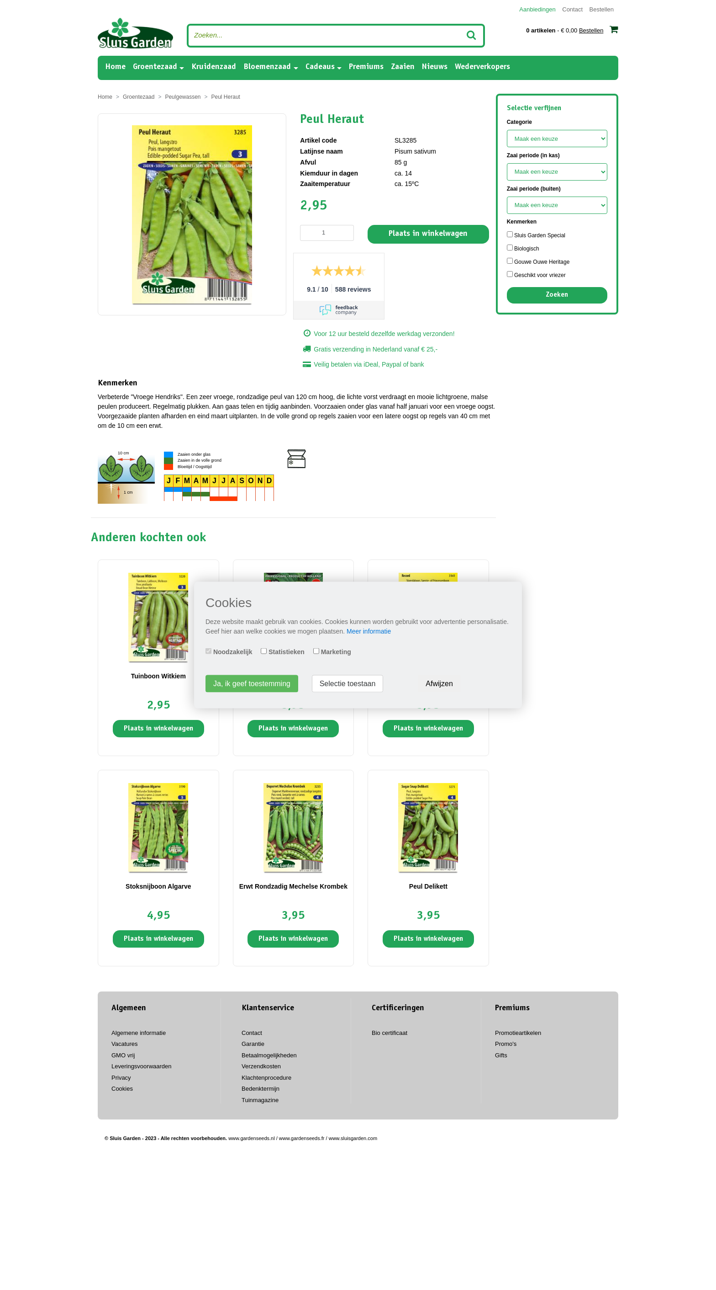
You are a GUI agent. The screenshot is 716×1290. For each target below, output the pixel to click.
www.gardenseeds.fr (302, 1138)
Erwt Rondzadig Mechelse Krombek (293, 886)
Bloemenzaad (267, 67)
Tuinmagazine (260, 1100)
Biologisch (523, 248)
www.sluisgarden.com (353, 1138)
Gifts (501, 1055)
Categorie (519, 122)
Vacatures (124, 1043)
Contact (572, 9)
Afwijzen (439, 684)
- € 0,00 (572, 29)
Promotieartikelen (518, 1032)
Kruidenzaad (213, 67)
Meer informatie (369, 631)
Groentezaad (155, 67)
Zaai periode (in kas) (533, 155)
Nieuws (435, 67)
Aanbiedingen (537, 9)
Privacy (121, 1077)
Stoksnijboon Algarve (158, 886)
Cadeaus (320, 67)
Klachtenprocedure (266, 1077)
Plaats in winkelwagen (428, 234)
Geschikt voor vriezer (536, 274)
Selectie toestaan (348, 684)
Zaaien (403, 67)
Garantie (253, 1043)
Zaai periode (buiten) (534, 189)
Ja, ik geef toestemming (251, 684)
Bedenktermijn (260, 1088)
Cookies (122, 1088)
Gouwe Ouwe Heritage (538, 261)
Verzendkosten (261, 1066)
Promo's (505, 1043)
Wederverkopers (482, 67)
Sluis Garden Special (536, 235)
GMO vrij (123, 1055)
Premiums (366, 67)
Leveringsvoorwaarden (141, 1066)
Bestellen (602, 9)
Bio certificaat (389, 1032)
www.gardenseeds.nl (251, 1138)
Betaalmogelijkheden (269, 1055)
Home (115, 66)
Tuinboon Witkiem (158, 676)
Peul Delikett (428, 886)
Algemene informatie (138, 1032)
